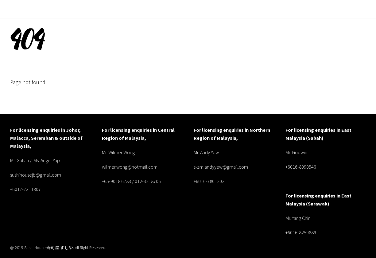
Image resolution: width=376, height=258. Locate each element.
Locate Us (279, 9)
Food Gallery (314, 9)
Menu (253, 9)
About (231, 9)
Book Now (350, 9)
